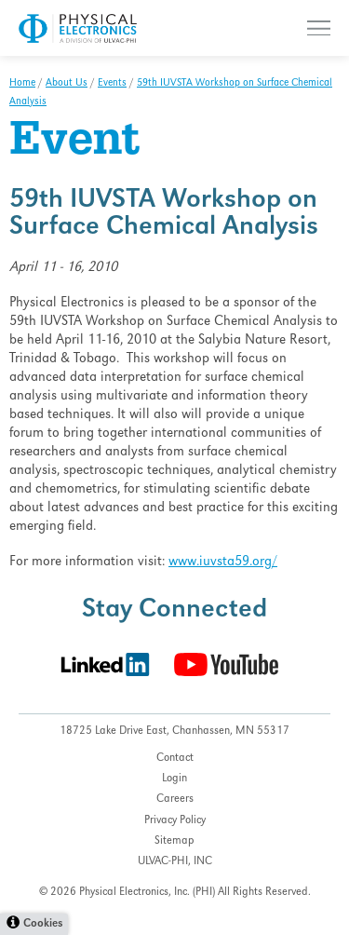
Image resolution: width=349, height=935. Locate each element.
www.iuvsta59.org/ (222, 562)
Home (22, 83)
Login (174, 779)
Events (112, 83)
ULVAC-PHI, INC (175, 862)
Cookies (42, 924)
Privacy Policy (175, 821)
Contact (175, 758)
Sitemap (174, 841)
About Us (66, 83)
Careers (175, 799)
